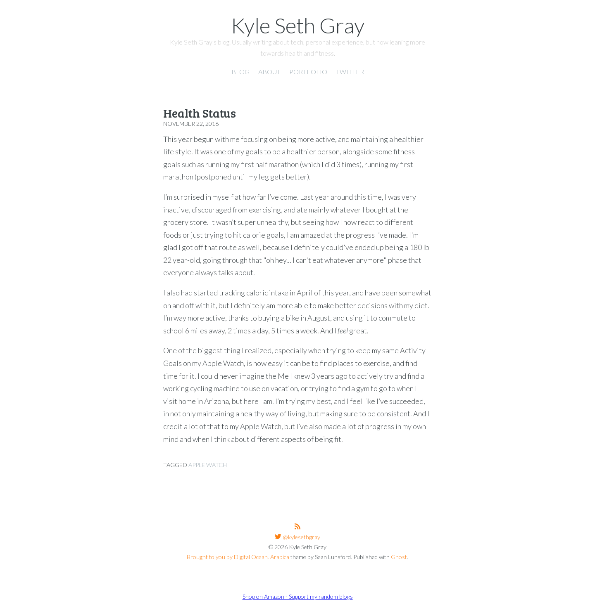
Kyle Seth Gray (297, 25)
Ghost (399, 556)
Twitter (350, 72)
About (269, 72)
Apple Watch (207, 464)
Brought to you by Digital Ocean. (228, 556)
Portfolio (308, 72)
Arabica (279, 556)
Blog (240, 72)
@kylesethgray (300, 537)
